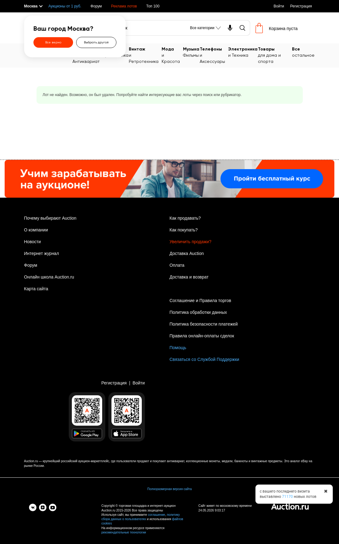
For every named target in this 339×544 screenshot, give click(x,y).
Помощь (178, 347)
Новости (32, 241)
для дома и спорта (275, 55)
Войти (279, 6)
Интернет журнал (41, 253)
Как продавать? (185, 218)
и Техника (243, 52)
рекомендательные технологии (124, 532)
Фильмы (191, 52)
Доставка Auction (187, 253)
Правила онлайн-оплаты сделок (202, 335)
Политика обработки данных (198, 312)
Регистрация (301, 6)
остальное (303, 52)
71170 (287, 496)
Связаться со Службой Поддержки (204, 359)
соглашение (156, 514)
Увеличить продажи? (190, 241)
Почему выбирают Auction (50, 218)
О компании (36, 229)
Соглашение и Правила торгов (200, 300)
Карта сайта (36, 288)
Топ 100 (152, 6)
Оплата (177, 265)
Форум (96, 6)
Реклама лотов (124, 6)
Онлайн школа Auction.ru (49, 276)
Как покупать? (184, 229)
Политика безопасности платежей (204, 324)
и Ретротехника (145, 55)
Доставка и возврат (189, 276)
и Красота (172, 55)
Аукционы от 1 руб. (64, 6)
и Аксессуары (214, 55)
